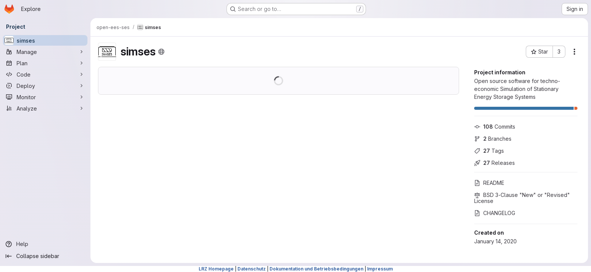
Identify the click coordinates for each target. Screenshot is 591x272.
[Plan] (45, 63)
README (489, 183)
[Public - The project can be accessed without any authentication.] (161, 52)
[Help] (45, 244)
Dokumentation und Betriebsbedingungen (316, 269)
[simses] (45, 40)
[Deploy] (45, 85)
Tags (489, 151)
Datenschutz (251, 269)
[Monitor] (45, 97)
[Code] (45, 74)
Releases (494, 163)
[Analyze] (45, 108)
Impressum (380, 269)
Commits (494, 126)
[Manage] (45, 51)
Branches (492, 138)
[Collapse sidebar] (45, 256)
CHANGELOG (494, 213)
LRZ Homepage (216, 269)
